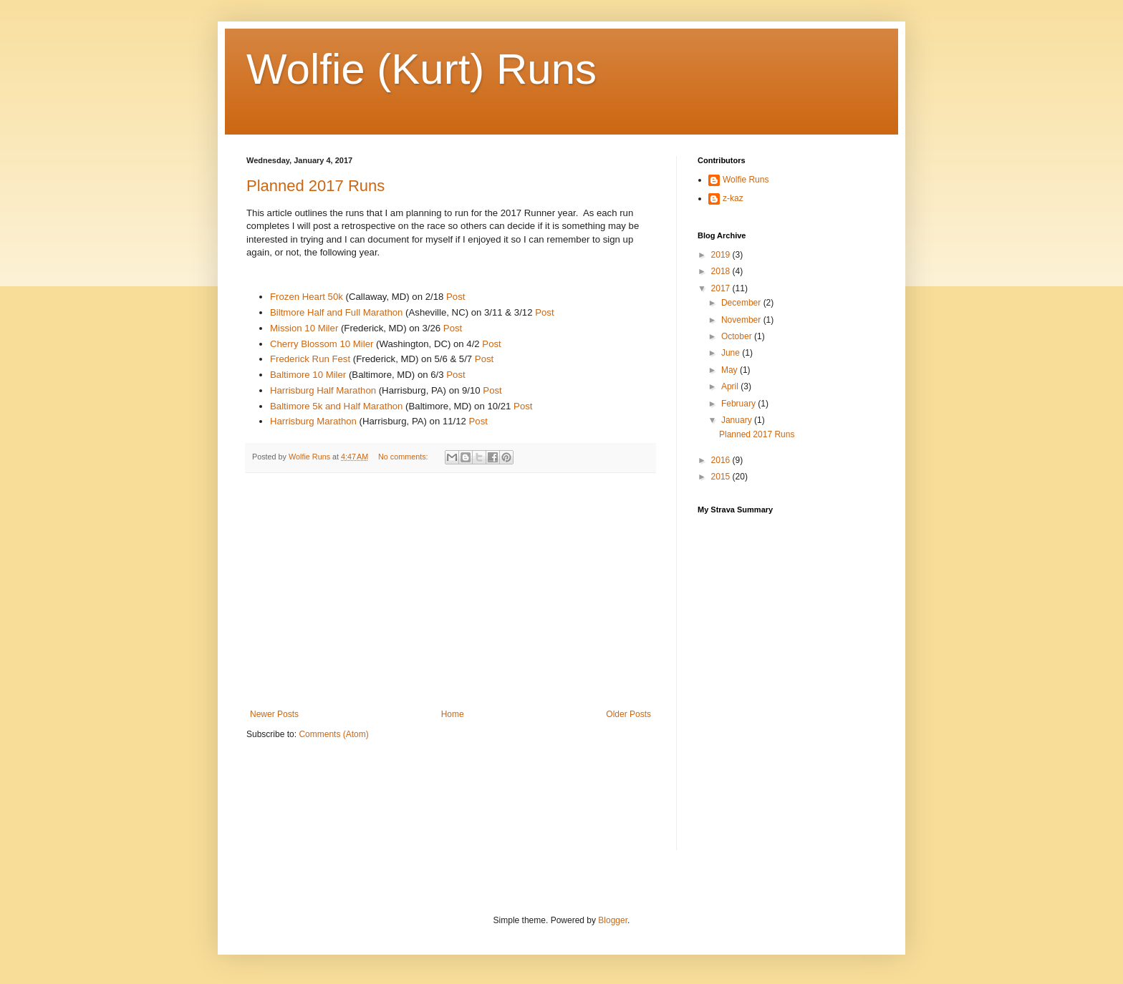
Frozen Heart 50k (306, 296)
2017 (722, 288)
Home (452, 714)
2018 (722, 271)
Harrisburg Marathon (313, 421)
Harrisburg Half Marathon (323, 390)
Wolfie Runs (745, 180)
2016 (722, 460)
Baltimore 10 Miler (309, 374)
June (731, 353)
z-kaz (733, 198)
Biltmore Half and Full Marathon (337, 312)
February (739, 404)
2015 (722, 477)
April (731, 386)
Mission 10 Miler (304, 328)
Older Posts (628, 714)
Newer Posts (274, 714)
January (737, 420)
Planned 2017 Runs (315, 186)
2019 (722, 255)
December (742, 303)
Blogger (612, 920)
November (742, 320)
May (730, 370)
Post (455, 296)
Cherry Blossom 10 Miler (321, 343)
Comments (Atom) (333, 734)
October (737, 336)
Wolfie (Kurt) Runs (421, 69)
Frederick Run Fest (310, 359)
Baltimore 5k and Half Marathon (336, 406)
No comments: (404, 456)
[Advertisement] (450, 591)
